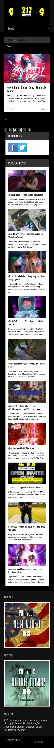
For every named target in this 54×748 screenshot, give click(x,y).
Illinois (21, 39)
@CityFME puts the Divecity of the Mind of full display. (26, 323)
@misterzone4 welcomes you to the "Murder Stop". (26, 365)
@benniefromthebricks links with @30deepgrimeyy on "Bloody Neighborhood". (27, 407)
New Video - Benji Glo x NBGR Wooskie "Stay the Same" (26, 528)
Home (9, 39)
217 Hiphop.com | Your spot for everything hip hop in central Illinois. (26, 741)
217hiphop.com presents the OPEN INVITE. (25, 487)
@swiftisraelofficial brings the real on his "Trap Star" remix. (25, 235)
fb (13, 147)
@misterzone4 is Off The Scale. (21, 448)
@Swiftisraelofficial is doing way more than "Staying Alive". (26, 278)
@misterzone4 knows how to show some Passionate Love (25, 570)
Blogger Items (12, 744)
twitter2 (22, 147)
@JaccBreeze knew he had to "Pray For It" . (26, 194)
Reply (45, 109)
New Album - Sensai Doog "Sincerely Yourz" (26, 89)
